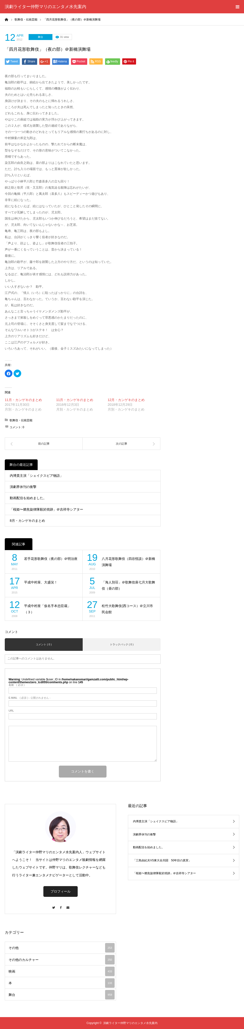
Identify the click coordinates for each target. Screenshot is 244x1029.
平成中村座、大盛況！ (40, 582)
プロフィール (61, 891)
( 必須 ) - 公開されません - (30, 698)
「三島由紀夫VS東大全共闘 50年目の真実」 (162, 860)
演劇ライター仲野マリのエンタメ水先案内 (45, 6)
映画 (62, 971)
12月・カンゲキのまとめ (126, 400)
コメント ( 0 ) (44, 644)
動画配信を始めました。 (28, 498)
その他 (62, 948)
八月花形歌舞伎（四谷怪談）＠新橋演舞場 (128, 562)
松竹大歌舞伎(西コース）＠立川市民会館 (127, 609)
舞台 (40, 36)
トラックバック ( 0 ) (122, 644)
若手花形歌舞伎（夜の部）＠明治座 (50, 559)
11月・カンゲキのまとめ (23, 400)
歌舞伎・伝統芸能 (21, 420)
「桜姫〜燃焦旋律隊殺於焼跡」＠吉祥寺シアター (46, 509)
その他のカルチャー (62, 959)
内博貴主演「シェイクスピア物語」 (36, 475)
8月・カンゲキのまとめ (27, 520)
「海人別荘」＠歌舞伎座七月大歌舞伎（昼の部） (128, 585)
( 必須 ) (17, 685)
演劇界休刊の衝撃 (23, 487)
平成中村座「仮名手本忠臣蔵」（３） (47, 609)
